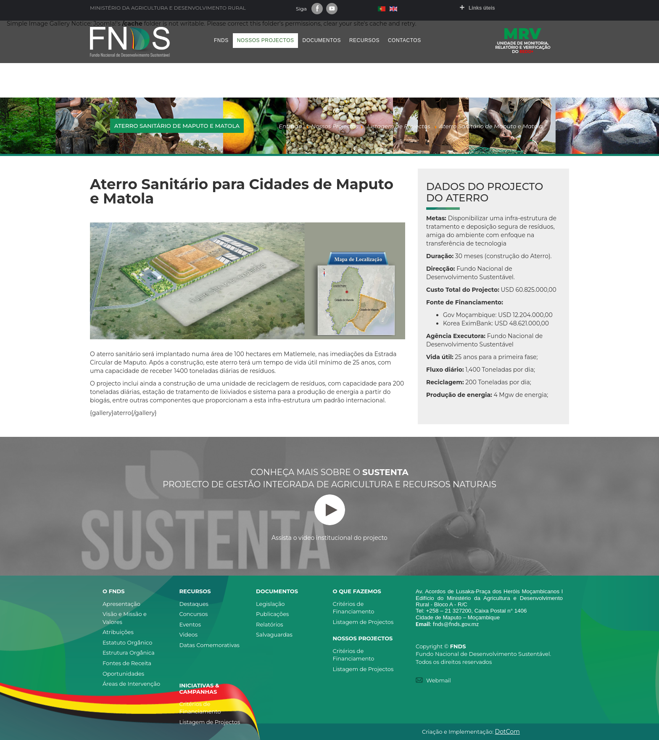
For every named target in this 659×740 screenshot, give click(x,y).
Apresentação (121, 603)
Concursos (193, 613)
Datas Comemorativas (209, 645)
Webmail (438, 680)
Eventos (190, 624)
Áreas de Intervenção (131, 683)
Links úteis (482, 8)
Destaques (193, 603)
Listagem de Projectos (363, 621)
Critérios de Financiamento (353, 607)
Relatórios (269, 624)
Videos (188, 634)
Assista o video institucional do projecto (329, 518)
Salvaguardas (274, 634)
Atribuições (118, 632)
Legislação (270, 603)
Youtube (331, 8)
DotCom (507, 731)
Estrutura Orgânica (129, 652)
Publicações (272, 613)
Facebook (317, 8)
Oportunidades (123, 673)
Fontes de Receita (127, 663)
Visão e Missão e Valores (125, 617)
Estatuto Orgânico (127, 642)
